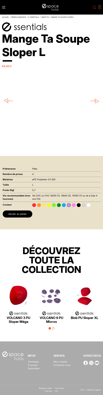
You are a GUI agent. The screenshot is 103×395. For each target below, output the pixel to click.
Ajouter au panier (17, 214)
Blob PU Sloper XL (84, 318)
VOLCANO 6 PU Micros (51, 320)
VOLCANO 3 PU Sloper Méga (18, 320)
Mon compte (60, 362)
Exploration (34, 368)
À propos (33, 365)
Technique (33, 362)
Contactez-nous (62, 365)
